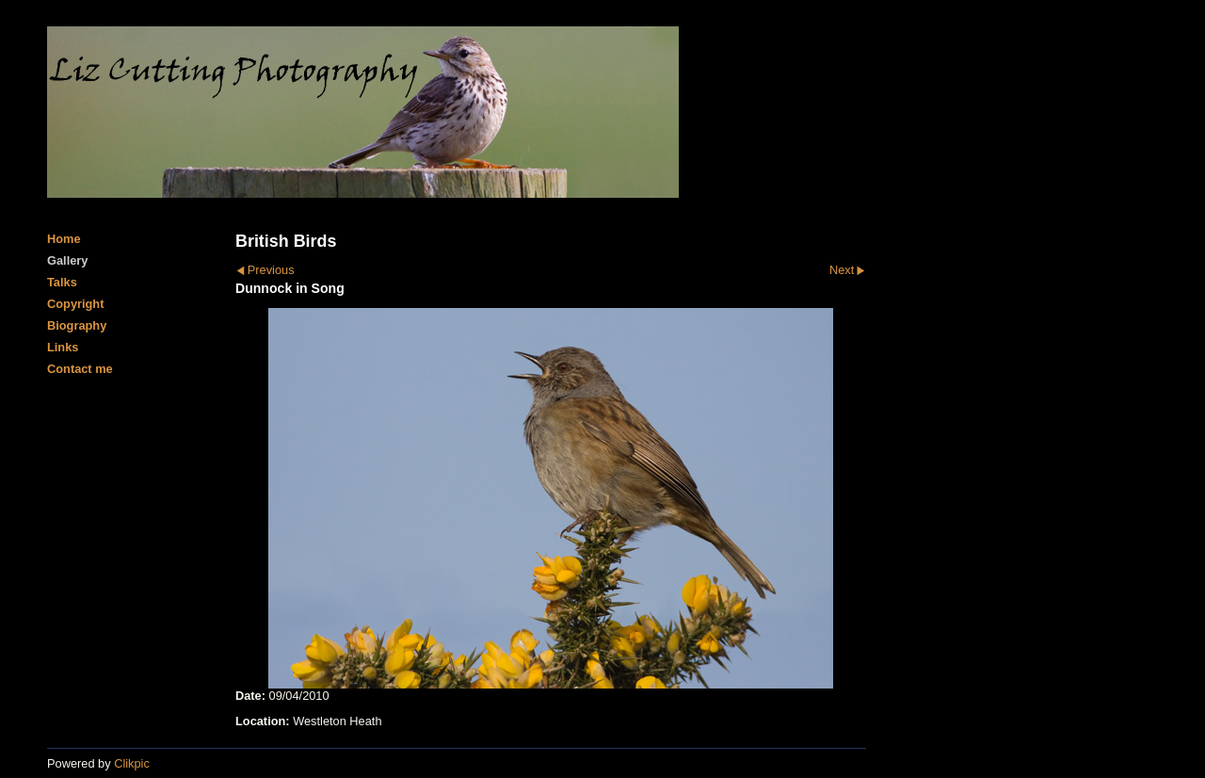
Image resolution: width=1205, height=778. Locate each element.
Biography (76, 325)
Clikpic (132, 763)
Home (64, 239)
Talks (62, 282)
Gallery (67, 260)
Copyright (75, 304)
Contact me (80, 369)
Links (62, 347)
